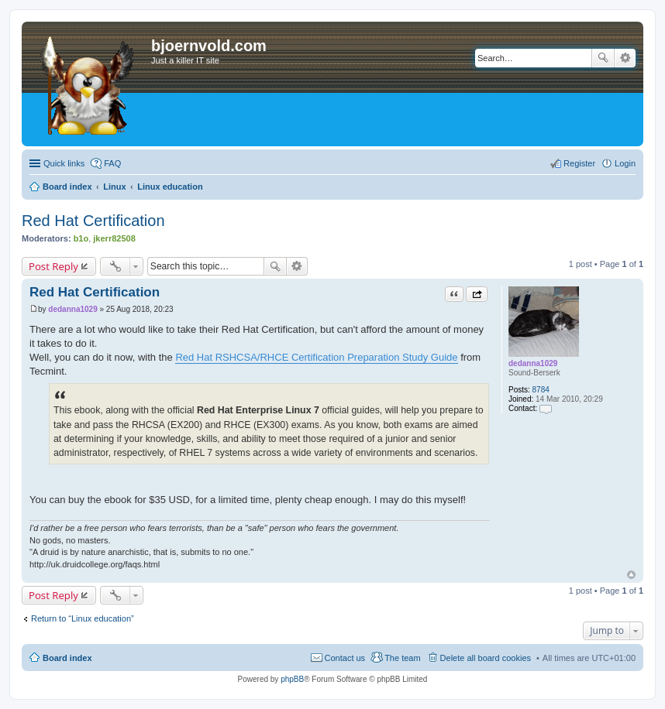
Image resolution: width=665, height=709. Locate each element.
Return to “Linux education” (82, 618)
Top (631, 574)
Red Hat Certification (93, 220)
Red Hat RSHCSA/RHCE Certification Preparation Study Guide (316, 357)
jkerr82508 (114, 238)
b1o (81, 238)
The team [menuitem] (402, 658)
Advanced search (625, 58)
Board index (67, 658)
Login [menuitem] (625, 163)
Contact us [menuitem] (345, 658)
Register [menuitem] (579, 163)
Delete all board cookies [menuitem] (485, 658)
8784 (541, 389)
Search (603, 58)
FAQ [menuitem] (112, 163)
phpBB (292, 679)
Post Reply (53, 266)
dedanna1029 (532, 363)
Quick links (63, 163)
